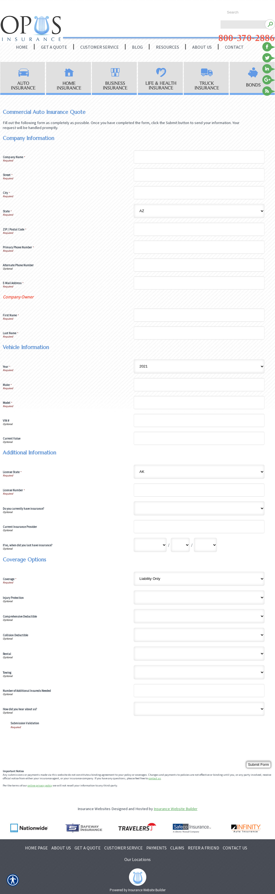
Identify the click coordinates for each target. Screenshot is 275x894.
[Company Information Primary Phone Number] (199, 247)
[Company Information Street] (199, 175)
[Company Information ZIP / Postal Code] (199, 229)
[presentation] (52, 739)
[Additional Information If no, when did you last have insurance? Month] (150, 545)
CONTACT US (235, 848)
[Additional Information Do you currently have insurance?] (199, 508)
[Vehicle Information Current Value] (199, 438)
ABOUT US (61, 848)
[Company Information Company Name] (199, 157)
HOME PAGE (36, 848)
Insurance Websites (94, 808)
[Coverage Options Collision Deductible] (199, 635)
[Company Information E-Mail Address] (199, 283)
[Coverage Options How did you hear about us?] (199, 709)
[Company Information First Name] (199, 315)
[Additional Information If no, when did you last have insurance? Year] (205, 545)
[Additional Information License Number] (199, 490)
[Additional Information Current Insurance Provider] (199, 526)
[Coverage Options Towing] (199, 672)
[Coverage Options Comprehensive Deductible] (199, 616)
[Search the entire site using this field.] (247, 12)
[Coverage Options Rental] (199, 653)
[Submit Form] (258, 764)
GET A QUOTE (88, 848)
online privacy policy (40, 785)
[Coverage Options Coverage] (199, 579)
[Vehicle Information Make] (199, 384)
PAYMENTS (156, 848)
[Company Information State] (199, 211)
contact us (154, 778)
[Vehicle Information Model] (199, 402)
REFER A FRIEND (203, 848)
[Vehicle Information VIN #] (199, 420)
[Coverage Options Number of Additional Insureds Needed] (199, 690)
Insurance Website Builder (175, 808)
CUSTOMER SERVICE (123, 848)
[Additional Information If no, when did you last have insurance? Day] (180, 545)
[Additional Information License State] (199, 472)
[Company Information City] (199, 192)
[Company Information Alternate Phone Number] (199, 265)
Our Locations (137, 859)
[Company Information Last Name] (199, 333)
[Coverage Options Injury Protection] (199, 597)
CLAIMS (177, 848)
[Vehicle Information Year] (199, 366)
